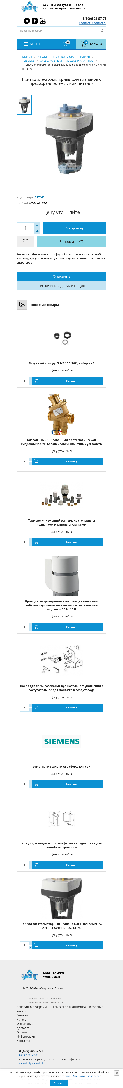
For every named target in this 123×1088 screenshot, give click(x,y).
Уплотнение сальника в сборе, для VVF (61, 767)
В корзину (74, 228)
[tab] (61, 276)
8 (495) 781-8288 (28, 1055)
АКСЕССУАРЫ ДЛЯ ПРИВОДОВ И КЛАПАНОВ (66, 60)
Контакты (23, 1041)
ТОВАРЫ (85, 56)
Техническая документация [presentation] (61, 285)
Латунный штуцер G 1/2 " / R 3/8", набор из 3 (61, 363)
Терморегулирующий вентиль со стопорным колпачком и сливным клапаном (61, 523)
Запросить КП (71, 241)
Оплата (22, 1032)
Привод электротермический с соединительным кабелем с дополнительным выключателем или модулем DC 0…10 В (61, 605)
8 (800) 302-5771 (31, 1051)
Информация (26, 1036)
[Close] (116, 1073)
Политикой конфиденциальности (80, 1076)
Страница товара (63, 56)
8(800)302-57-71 (94, 18)
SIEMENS (29, 60)
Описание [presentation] (61, 276)
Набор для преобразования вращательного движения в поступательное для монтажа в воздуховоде (61, 688)
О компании (25, 1024)
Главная (27, 56)
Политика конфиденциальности (45, 1002)
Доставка (23, 1028)
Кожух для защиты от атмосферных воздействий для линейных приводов (62, 845)
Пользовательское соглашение (45, 998)
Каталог (42, 56)
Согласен (58, 1083)
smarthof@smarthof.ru (92, 23)
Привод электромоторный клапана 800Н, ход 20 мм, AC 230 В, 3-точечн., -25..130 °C (61, 926)
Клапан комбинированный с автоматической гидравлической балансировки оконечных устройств (61, 442)
